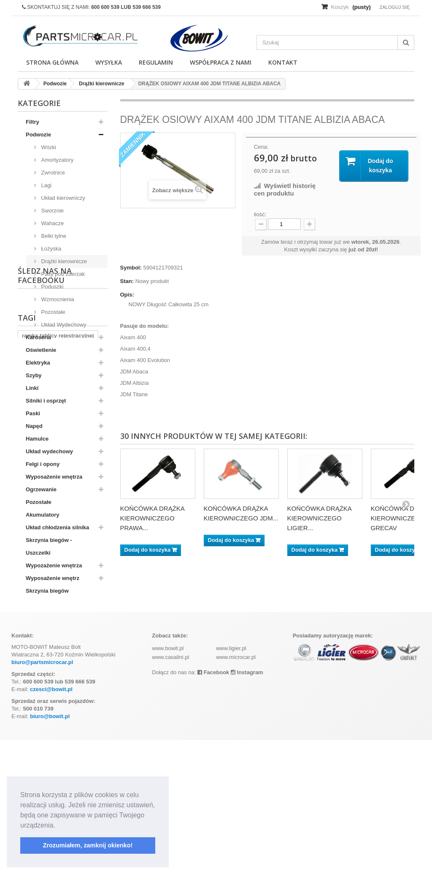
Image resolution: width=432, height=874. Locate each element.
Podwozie (38, 134)
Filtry (32, 122)
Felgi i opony (42, 464)
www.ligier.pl (231, 782)
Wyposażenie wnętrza (54, 477)
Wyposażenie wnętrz (52, 578)
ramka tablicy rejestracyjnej (58, 679)
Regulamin (156, 62)
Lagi (45, 185)
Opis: (127, 294)
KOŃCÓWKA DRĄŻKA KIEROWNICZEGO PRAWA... (152, 518)
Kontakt (282, 62)
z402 (76, 705)
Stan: (127, 281)
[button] (58, 826)
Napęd (34, 426)
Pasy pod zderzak (62, 274)
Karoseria (38, 337)
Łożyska (50, 248)
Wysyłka (108, 62)
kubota (31, 692)
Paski (33, 413)
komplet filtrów (41, 705)
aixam (57, 692)
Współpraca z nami (220, 62)
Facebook (213, 806)
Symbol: (131, 267)
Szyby (34, 375)
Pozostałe (52, 312)
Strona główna (52, 62)
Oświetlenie (41, 350)
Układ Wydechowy (63, 324)
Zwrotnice (52, 172)
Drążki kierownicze (63, 261)
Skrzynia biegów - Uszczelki (49, 546)
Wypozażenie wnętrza (54, 565)
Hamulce (37, 439)
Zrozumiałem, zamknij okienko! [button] (88, 845)
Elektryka (38, 362)
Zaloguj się (394, 7)
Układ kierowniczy (62, 198)
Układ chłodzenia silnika (57, 527)
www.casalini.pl (170, 791)
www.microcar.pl (236, 791)
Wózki (48, 147)
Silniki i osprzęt (46, 401)
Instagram (247, 806)
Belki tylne (53, 236)
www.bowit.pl (168, 782)
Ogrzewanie (41, 489)
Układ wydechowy (49, 451)
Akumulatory (42, 515)
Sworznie (52, 210)
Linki (32, 388)
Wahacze (52, 223)
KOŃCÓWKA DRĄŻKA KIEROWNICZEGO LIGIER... (319, 518)
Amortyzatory (56, 160)
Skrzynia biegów (47, 591)
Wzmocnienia (57, 299)
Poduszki (51, 286)
